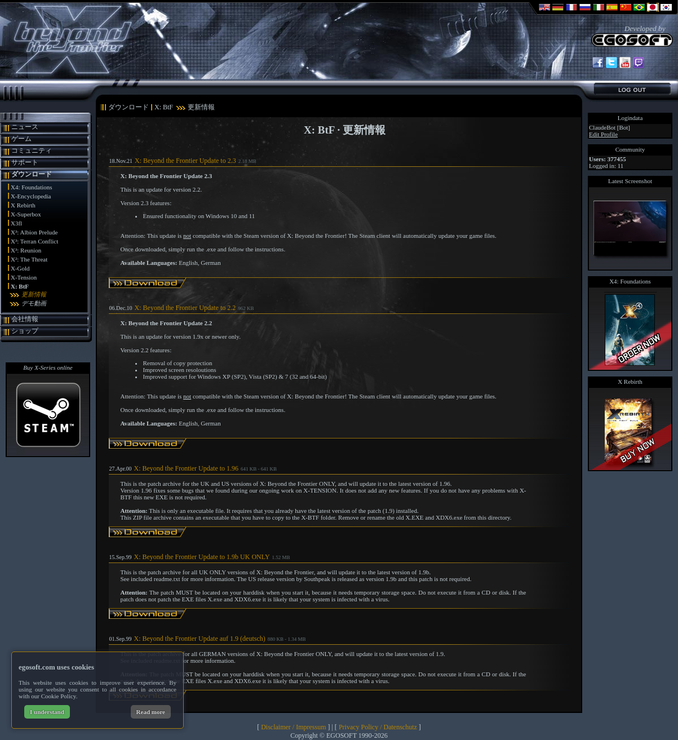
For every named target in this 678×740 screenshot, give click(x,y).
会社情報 (24, 319)
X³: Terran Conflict (34, 241)
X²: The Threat (29, 259)
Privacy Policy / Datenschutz (378, 727)
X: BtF (20, 286)
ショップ (24, 331)
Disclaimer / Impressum (293, 727)
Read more (150, 711)
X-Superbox (26, 214)
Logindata (630, 117)
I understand (47, 711)
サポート (24, 162)
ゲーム (21, 139)
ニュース (24, 127)
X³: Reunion (26, 250)
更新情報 (33, 294)
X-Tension (24, 277)
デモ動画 (33, 303)
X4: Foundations (31, 187)
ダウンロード (31, 174)
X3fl (16, 223)
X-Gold (20, 268)
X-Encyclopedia (31, 196)
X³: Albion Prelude (34, 232)
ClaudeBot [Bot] (609, 127)
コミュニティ (31, 150)
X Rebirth (23, 205)
